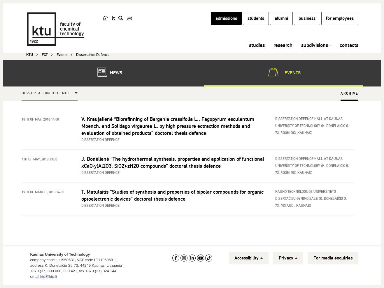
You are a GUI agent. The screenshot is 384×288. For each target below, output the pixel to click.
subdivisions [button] (314, 45)
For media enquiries (333, 258)
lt (113, 18)
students (256, 18)
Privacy (288, 258)
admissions (226, 18)
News (106, 72)
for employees (340, 18)
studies (257, 45)
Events (283, 72)
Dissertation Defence (46, 93)
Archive (349, 93)
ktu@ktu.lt (48, 276)
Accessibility (248, 258)
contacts (349, 45)
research (282, 45)
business (307, 18)
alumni (281, 18)
